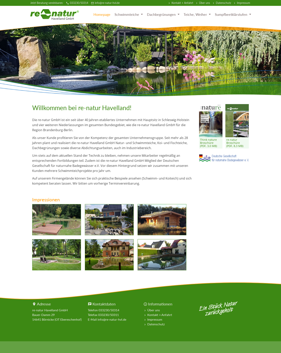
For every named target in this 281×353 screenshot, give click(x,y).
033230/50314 (77, 2)
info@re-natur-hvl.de (105, 2)
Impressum (241, 3)
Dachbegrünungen (162, 14)
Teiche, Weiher (196, 14)
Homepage (101, 14)
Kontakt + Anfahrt (180, 3)
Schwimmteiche (127, 14)
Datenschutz (221, 3)
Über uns (202, 3)
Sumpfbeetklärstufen (231, 14)
